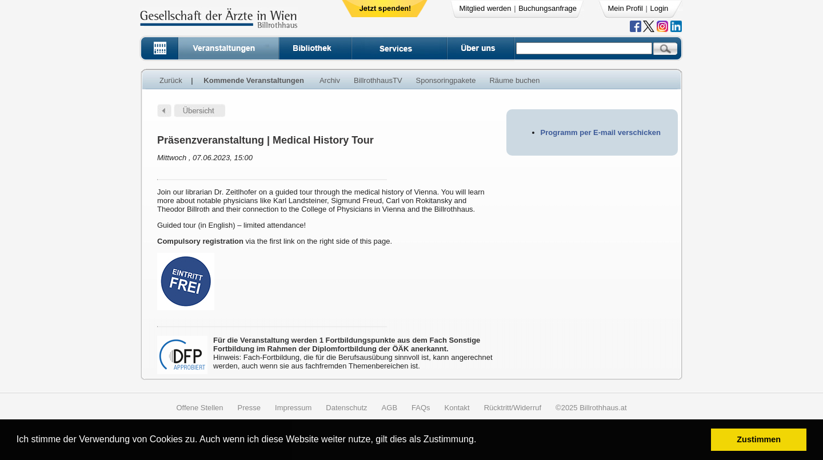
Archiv (329, 80)
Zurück (170, 80)
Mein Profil (625, 8)
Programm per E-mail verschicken (601, 132)
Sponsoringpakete (446, 80)
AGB (389, 407)
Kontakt (457, 407)
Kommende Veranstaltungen (253, 80)
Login (659, 8)
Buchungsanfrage (547, 8)
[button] (480, 440)
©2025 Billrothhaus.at (591, 407)
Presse (249, 407)
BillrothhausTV (378, 80)
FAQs (421, 407)
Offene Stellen (199, 407)
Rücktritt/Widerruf (512, 407)
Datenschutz (346, 407)
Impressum (293, 407)
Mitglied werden (486, 8)
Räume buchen (514, 80)
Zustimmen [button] (759, 439)
